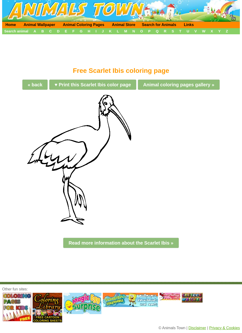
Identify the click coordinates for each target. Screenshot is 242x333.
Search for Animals (159, 25)
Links (189, 25)
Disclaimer (197, 328)
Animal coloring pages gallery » (178, 84)
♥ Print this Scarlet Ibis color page (93, 84)
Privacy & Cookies (224, 328)
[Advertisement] (121, 49)
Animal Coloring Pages (83, 25)
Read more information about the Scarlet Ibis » (121, 242)
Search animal (16, 31)
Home (10, 25)
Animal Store (123, 25)
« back (35, 84)
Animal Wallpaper (39, 25)
